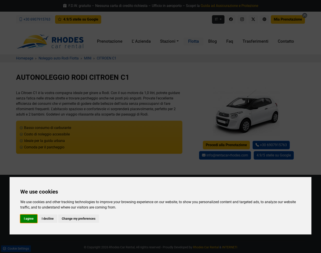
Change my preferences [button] (78, 218)
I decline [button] (48, 218)
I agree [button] (29, 218)
